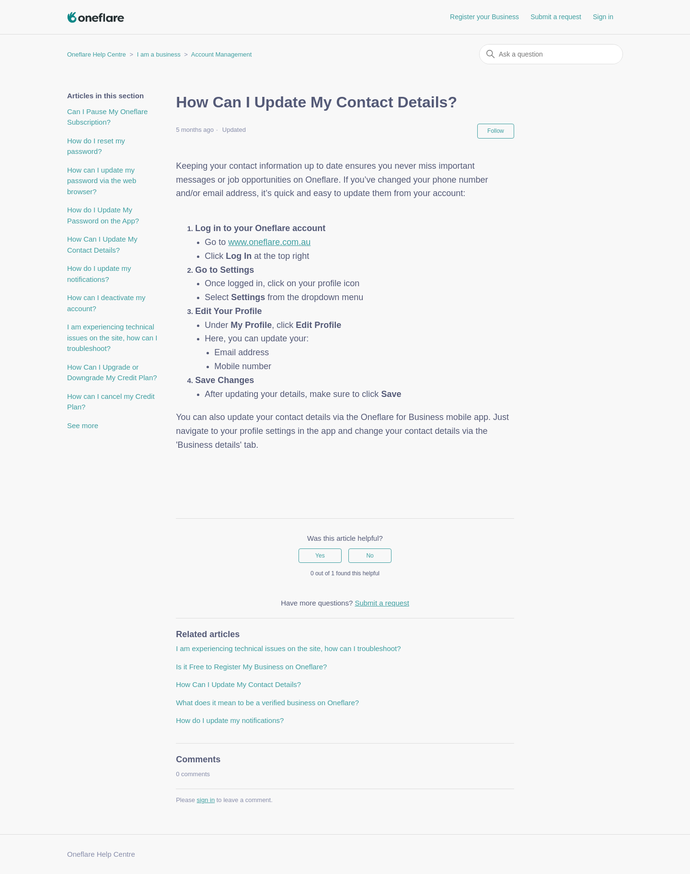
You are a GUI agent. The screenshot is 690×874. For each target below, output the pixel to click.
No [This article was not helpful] (369, 555)
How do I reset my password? (96, 146)
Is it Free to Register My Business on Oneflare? (251, 667)
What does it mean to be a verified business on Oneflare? (267, 703)
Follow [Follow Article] (495, 131)
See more (82, 425)
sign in (206, 800)
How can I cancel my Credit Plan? (111, 401)
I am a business (159, 54)
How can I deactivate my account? (106, 303)
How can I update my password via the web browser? (101, 181)
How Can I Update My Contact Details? (102, 244)
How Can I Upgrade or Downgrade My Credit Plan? (112, 372)
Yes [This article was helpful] (320, 555)
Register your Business (484, 17)
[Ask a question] (551, 54)
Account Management (221, 54)
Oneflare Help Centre (96, 54)
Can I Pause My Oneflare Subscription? (107, 117)
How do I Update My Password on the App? (103, 215)
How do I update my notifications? (99, 273)
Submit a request (555, 17)
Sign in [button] (603, 17)
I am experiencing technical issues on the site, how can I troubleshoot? (112, 337)
